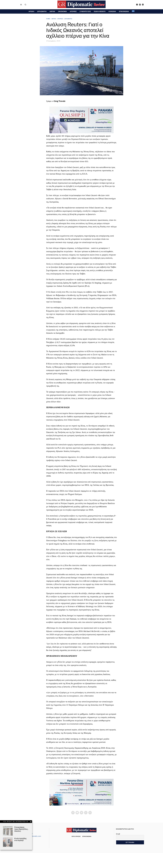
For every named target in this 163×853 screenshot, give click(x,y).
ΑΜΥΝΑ (52, 11)
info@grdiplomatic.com (32, 836)
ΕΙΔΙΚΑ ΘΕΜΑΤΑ (100, 11)
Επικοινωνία (86, 836)
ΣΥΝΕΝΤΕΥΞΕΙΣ (85, 11)
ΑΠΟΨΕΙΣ (73, 11)
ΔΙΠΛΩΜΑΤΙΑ (42, 11)
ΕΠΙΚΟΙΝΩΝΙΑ (124, 11)
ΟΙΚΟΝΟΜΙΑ (62, 11)
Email (118, 834)
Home (48, 18)
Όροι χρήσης (76, 836)
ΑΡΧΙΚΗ (31, 11)
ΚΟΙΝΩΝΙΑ (112, 11)
